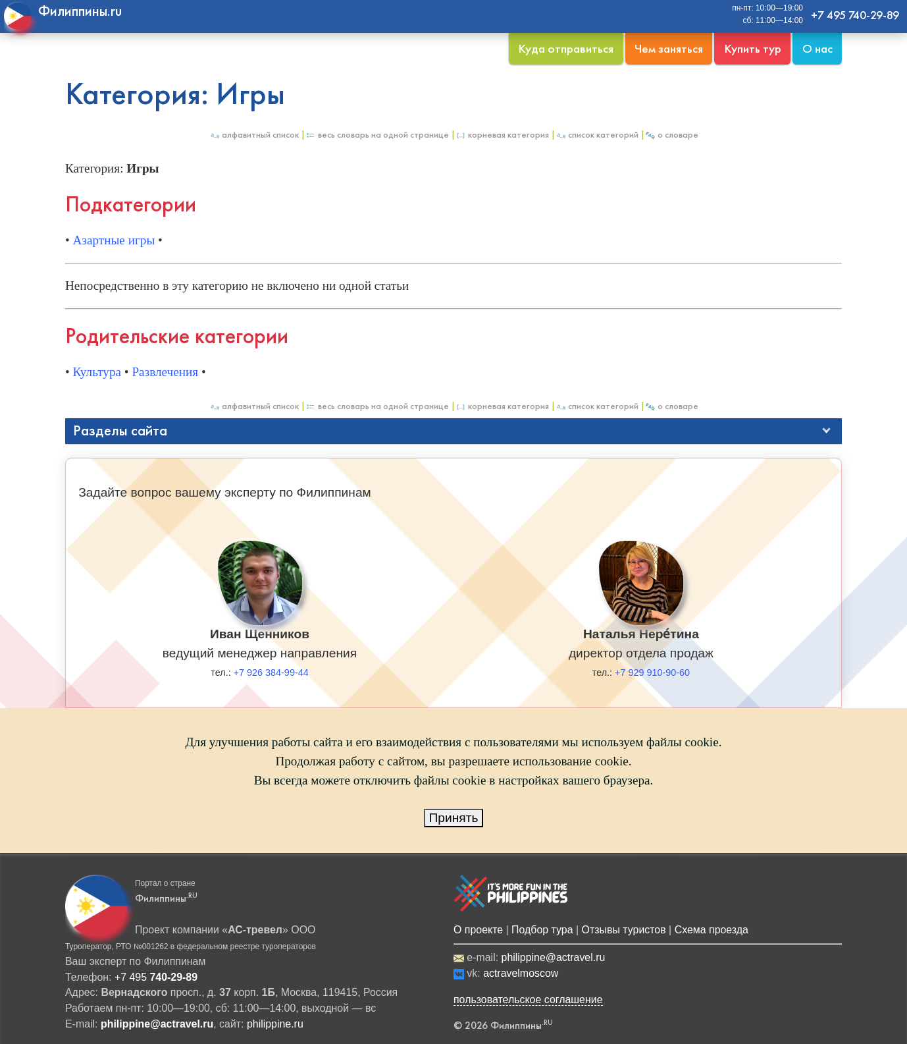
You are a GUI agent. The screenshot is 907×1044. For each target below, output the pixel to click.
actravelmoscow (520, 973)
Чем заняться (669, 48)
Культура (97, 372)
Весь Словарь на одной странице (377, 134)
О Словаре (671, 134)
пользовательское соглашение (528, 999)
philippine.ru (275, 1024)
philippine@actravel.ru (554, 957)
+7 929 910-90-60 (652, 672)
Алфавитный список (254, 134)
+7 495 (156, 977)
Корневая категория (502, 134)
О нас (817, 48)
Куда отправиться (565, 48)
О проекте (478, 929)
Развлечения (165, 372)
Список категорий (597, 134)
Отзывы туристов (624, 929)
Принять (454, 818)
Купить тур (752, 48)
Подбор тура (542, 929)
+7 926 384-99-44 (271, 672)
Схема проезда (711, 929)
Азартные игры (114, 240)
